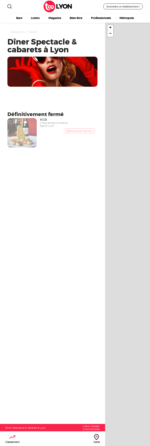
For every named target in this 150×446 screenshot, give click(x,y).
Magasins (54, 18)
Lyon (64, 6)
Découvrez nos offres (116, 405)
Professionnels (101, 18)
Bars (19, 18)
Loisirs (35, 18)
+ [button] (110, 28)
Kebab (65, 374)
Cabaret (33, 31)
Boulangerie (70, 370)
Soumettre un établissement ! (123, 6)
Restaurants (18, 31)
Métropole (127, 18)
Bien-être (76, 18)
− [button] (110, 34)
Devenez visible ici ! (17, 225)
